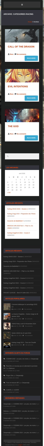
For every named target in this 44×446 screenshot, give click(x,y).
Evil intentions (18, 86)
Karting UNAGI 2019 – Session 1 (17, 209)
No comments (21, 54)
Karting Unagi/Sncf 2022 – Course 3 (18, 233)
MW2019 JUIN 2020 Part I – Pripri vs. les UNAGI (19, 271)
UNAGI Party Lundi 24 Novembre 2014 (24, 324)
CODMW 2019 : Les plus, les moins (16, 359)
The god (13, 126)
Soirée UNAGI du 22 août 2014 (21, 333)
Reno (11, 54)
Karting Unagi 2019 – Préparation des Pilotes (21, 214)
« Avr (8, 192)
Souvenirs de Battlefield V (15, 221)
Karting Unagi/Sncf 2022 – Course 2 (15, 283)
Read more (31, 58)
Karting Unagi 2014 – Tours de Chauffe (24, 342)
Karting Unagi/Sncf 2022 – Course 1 (15, 288)
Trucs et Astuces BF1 (11, 383)
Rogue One (8, 375)
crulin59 (7, 390)
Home (30, 22)
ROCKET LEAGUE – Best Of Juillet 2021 (16, 293)
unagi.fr (20, 445)
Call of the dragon (21, 46)
